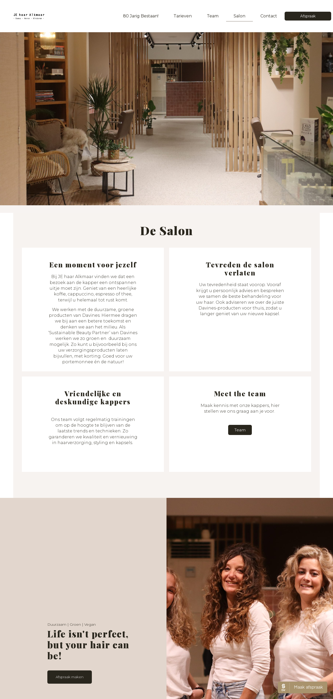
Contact (268, 16)
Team (213, 16)
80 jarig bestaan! (140, 16)
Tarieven (183, 16)
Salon (239, 16)
